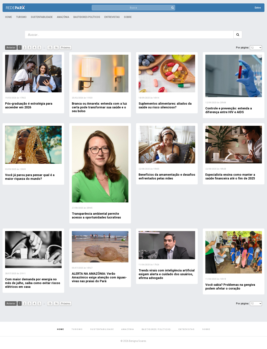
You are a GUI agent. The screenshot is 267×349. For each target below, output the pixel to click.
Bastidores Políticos (86, 17)
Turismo (21, 17)
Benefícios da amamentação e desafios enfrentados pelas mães (165, 176)
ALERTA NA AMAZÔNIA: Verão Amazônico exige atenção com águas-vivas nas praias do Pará (96, 277)
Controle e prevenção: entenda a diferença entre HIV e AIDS (230, 110)
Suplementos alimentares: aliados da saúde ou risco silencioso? (165, 105)
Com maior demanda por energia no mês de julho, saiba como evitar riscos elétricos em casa (33, 283)
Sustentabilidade (42, 17)
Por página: (242, 47)
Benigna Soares (137, 341)
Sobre (128, 17)
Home (8, 17)
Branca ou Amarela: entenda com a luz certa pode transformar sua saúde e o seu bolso (99, 107)
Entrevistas (112, 17)
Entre (258, 7)
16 (56, 47)
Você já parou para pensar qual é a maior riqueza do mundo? (32, 177)
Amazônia (63, 17)
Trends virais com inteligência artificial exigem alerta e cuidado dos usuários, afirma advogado (164, 274)
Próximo (65, 47)
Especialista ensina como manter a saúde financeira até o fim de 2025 (232, 176)
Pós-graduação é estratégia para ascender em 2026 (31, 105)
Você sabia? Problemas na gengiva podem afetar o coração (232, 286)
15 (50, 47)
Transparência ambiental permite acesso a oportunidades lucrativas (99, 215)
